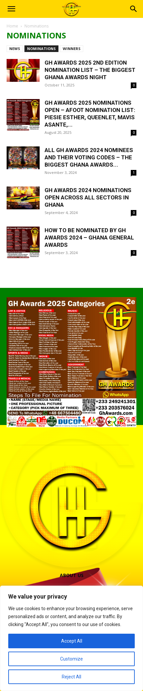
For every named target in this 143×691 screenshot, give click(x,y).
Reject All (71, 676)
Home (12, 26)
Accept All (71, 641)
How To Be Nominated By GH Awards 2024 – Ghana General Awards (89, 237)
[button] (11, 9)
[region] (71, 638)
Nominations (41, 48)
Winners (72, 48)
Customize (71, 659)
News (14, 48)
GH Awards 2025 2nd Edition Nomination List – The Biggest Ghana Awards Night (90, 69)
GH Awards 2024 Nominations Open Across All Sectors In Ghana (88, 197)
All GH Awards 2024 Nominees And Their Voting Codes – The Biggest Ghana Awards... (89, 157)
